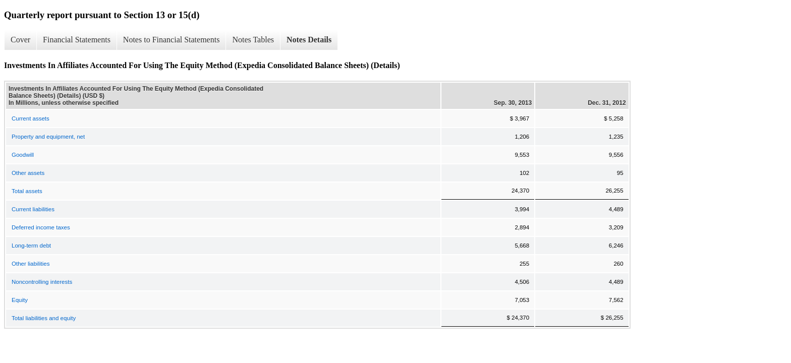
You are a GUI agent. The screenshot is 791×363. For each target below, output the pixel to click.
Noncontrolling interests (42, 282)
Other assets (28, 173)
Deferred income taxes (41, 227)
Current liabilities (33, 209)
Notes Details (309, 39)
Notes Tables (253, 39)
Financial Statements (76, 39)
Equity (20, 300)
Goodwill (23, 155)
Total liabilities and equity (44, 318)
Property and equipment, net (48, 137)
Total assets (27, 191)
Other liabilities (30, 264)
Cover (20, 39)
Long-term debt (31, 246)
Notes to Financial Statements (171, 39)
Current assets (30, 118)
